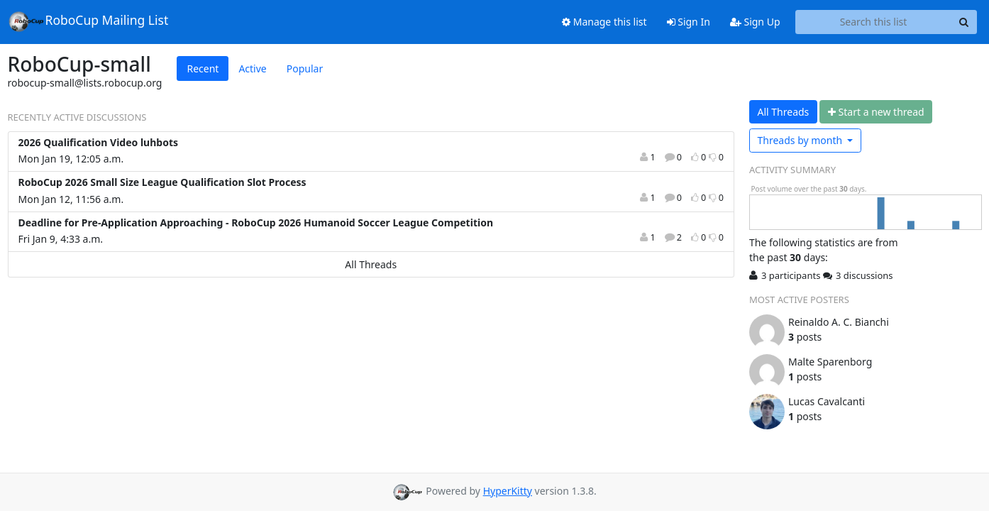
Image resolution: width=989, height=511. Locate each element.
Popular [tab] (305, 68)
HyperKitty (507, 491)
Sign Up (755, 21)
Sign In (688, 21)
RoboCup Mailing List (88, 21)
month (801, 140)
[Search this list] (873, 22)
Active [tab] (252, 68)
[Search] (964, 22)
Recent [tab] (203, 68)
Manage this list (604, 21)
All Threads (371, 264)
